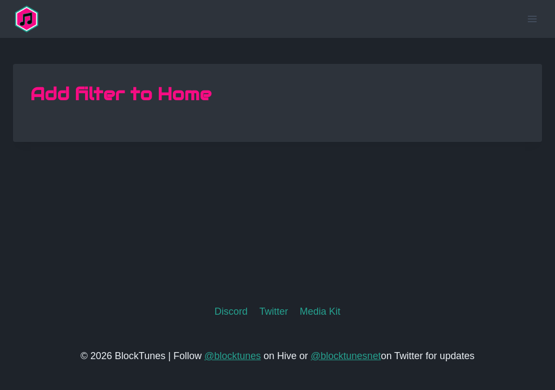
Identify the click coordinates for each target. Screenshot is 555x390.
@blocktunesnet (345, 355)
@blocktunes (232, 355)
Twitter (273, 311)
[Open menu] (532, 18)
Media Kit (320, 311)
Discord (231, 311)
